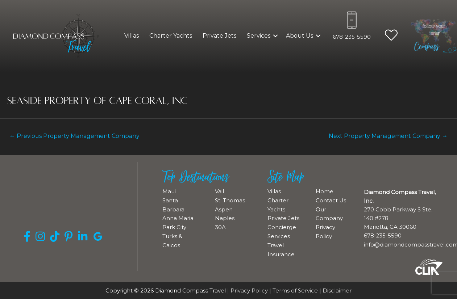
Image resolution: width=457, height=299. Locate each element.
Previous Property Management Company (75, 135)
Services (258, 35)
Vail (219, 191)
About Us (299, 35)
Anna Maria (178, 217)
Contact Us (331, 200)
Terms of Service (295, 290)
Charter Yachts (170, 35)
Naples (224, 217)
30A (220, 226)
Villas (131, 35)
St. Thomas (230, 200)
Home (324, 191)
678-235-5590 (352, 36)
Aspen (224, 208)
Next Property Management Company (387, 135)
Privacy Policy (249, 290)
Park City (174, 226)
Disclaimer (337, 290)
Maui (169, 191)
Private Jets (219, 35)
